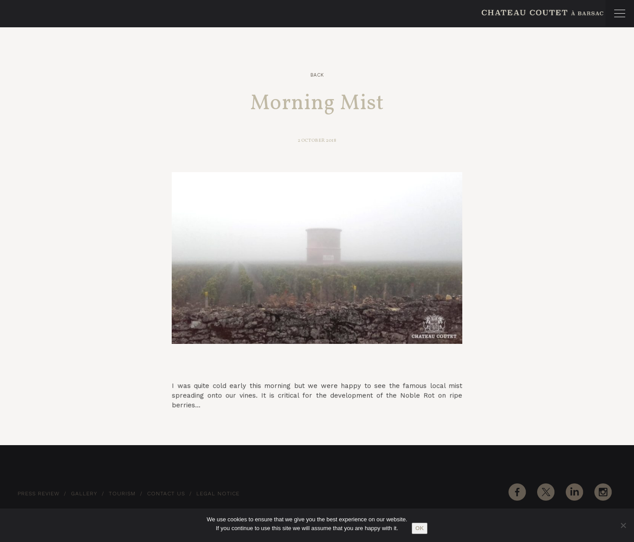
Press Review (38, 493)
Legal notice (218, 493)
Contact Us (166, 493)
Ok (419, 528)
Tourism (122, 493)
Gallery (84, 493)
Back (317, 75)
